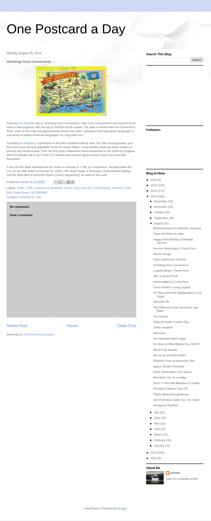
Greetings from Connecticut (170, 265)
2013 (154, 452)
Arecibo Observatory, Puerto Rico (174, 248)
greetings (56, 188)
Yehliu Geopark (163, 327)
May (157, 423)
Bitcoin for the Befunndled (169, 355)
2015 (154, 190)
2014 (154, 196)
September (161, 218)
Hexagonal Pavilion (165, 405)
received (117, 188)
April (157, 429)
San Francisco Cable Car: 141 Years (176, 399)
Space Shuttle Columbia (168, 366)
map (76, 188)
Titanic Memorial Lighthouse (171, 394)
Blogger (122, 508)
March (158, 434)
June (157, 417)
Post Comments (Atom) (39, 334)
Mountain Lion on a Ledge (169, 377)
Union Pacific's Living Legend (171, 287)
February (160, 440)
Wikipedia (29, 143)
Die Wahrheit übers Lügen (169, 338)
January (159, 445)
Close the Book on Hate (168, 233)
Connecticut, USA (30, 197)
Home (72, 326)
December (161, 201)
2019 (154, 179)
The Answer (160, 316)
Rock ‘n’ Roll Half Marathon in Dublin (176, 383)
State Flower (21, 192)
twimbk (175, 472)
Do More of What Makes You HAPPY (176, 344)
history (68, 188)
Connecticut (41, 188)
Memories (159, 333)
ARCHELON (161, 301)
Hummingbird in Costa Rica (170, 281)
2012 (154, 458)
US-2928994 (27, 123)
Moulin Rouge (162, 254)
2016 (154, 185)
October (159, 212)
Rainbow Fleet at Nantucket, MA (173, 360)
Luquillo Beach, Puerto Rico (170, 270)
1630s (20, 188)
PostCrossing (101, 188)
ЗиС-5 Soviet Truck (165, 276)
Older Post (126, 326)
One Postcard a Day (66, 28)
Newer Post (17, 326)
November (161, 206)
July (157, 412)
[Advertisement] (173, 95)
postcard (86, 188)
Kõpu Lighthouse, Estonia (169, 259)
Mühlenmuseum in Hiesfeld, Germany (177, 228)
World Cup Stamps (165, 349)
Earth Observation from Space (172, 372)
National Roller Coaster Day (171, 322)
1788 (29, 188)
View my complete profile (182, 478)
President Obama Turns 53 (170, 388)
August (159, 223)
